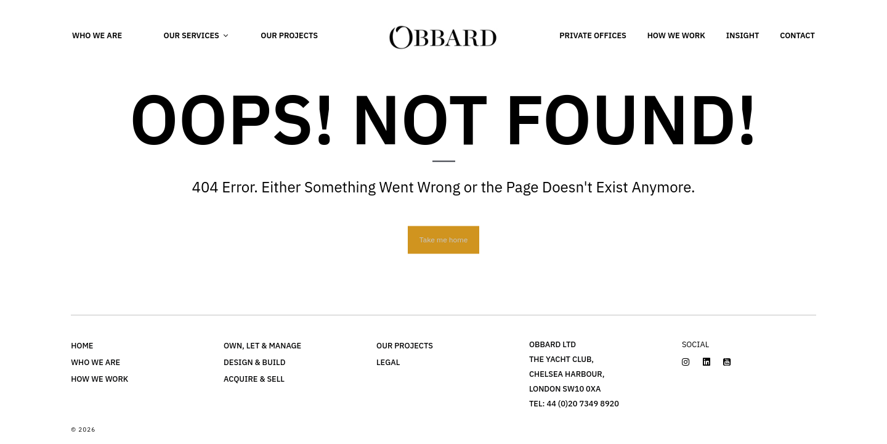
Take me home (443, 239)
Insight (742, 35)
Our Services (191, 35)
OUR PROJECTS (404, 345)
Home (82, 345)
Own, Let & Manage (262, 345)
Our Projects (289, 35)
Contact (797, 35)
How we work (676, 35)
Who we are (97, 35)
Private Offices (592, 35)
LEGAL (388, 362)
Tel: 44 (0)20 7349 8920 (574, 403)
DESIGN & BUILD (254, 362)
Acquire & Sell (254, 379)
